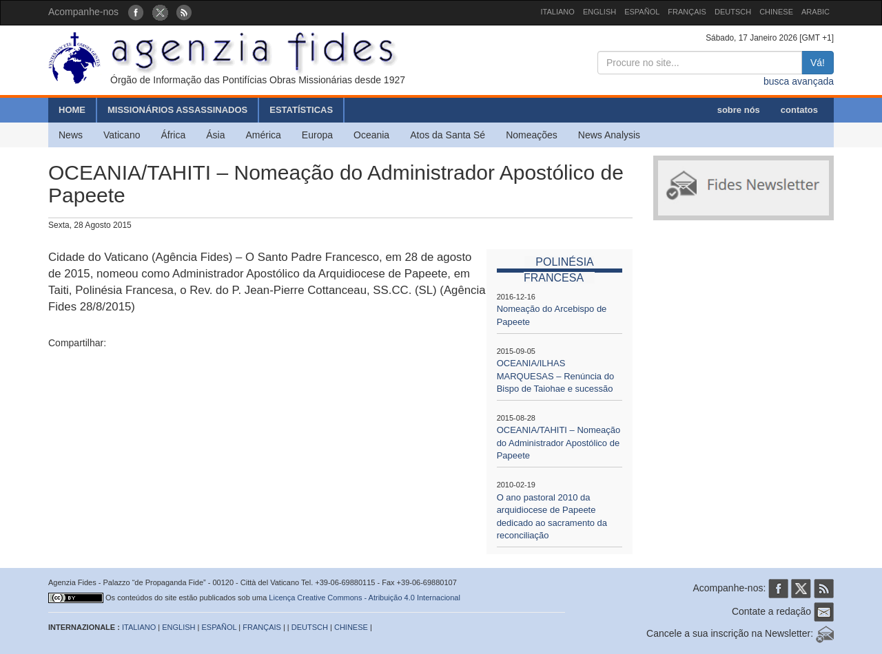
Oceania (371, 134)
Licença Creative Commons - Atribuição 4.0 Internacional (364, 597)
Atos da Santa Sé (447, 134)
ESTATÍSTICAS (301, 110)
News (71, 134)
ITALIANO (558, 12)
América (263, 134)
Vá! (817, 62)
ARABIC (815, 12)
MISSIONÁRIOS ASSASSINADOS (177, 110)
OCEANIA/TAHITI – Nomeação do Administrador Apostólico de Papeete (559, 443)
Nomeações (531, 134)
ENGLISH (599, 12)
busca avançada (798, 81)
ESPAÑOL (641, 12)
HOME (72, 110)
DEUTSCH (733, 12)
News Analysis (609, 134)
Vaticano (121, 134)
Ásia (215, 134)
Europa (317, 134)
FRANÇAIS (687, 12)
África (173, 134)
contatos (799, 110)
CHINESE (776, 12)
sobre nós (738, 110)
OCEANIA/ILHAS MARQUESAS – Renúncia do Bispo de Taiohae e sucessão (556, 376)
